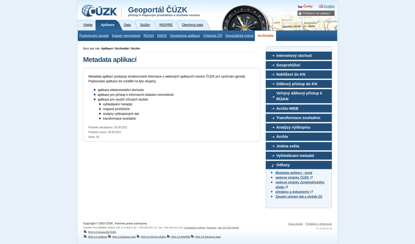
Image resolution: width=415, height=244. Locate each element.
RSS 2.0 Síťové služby (151, 237)
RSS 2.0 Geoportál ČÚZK (99, 232)
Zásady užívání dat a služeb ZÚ (299, 196)
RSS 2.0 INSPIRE (178, 237)
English (329, 6)
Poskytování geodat (94, 36)
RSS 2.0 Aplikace (95, 237)
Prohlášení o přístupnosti (318, 224)
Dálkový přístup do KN (296, 84)
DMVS (162, 36)
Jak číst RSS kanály (228, 227)
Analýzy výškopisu (293, 127)
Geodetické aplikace (185, 36)
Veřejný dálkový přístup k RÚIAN (299, 96)
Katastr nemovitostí (126, 36)
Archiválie (265, 36)
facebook (211, 227)
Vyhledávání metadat (295, 155)
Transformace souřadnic (298, 118)
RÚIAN (148, 36)
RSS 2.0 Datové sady (121, 237)
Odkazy (283, 165)
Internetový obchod (294, 55)
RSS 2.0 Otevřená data (205, 237)
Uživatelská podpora (195, 227)
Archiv (282, 136)
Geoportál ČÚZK (164, 11)
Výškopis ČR (212, 36)
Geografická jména (239, 36)
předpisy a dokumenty (294, 192)
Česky (308, 6)
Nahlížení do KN (290, 74)
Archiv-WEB (287, 108)
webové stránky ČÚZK (294, 177)
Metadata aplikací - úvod (294, 173)
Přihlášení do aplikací (316, 13)
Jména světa (287, 146)
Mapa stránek (295, 224)
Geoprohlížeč (288, 65)
